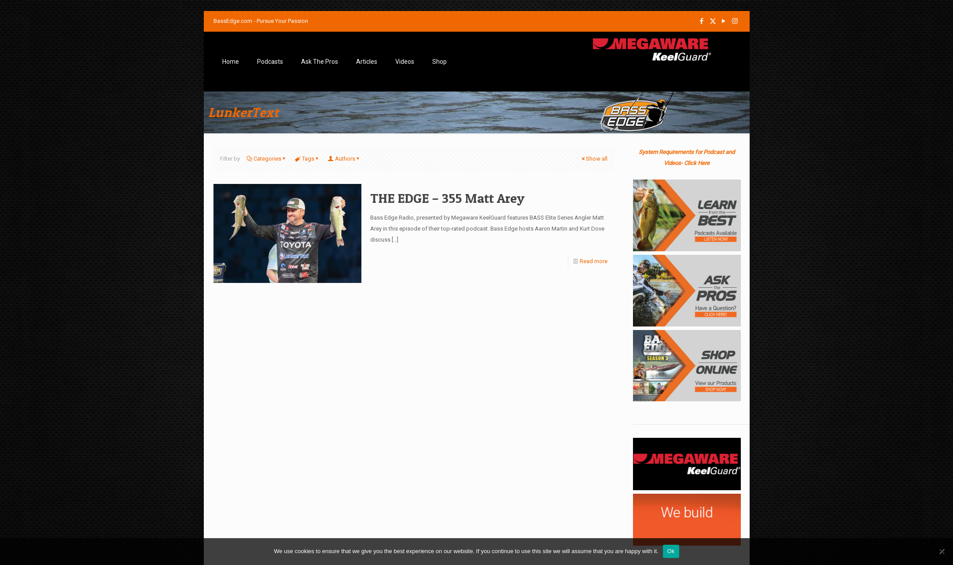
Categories (267, 158)
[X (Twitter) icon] (713, 21)
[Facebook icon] (702, 21)
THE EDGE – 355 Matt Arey (447, 198)
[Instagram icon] (735, 21)
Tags (307, 158)
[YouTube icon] (724, 21)
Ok (671, 551)
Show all (593, 158)
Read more (593, 261)
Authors (344, 158)
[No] (942, 551)
